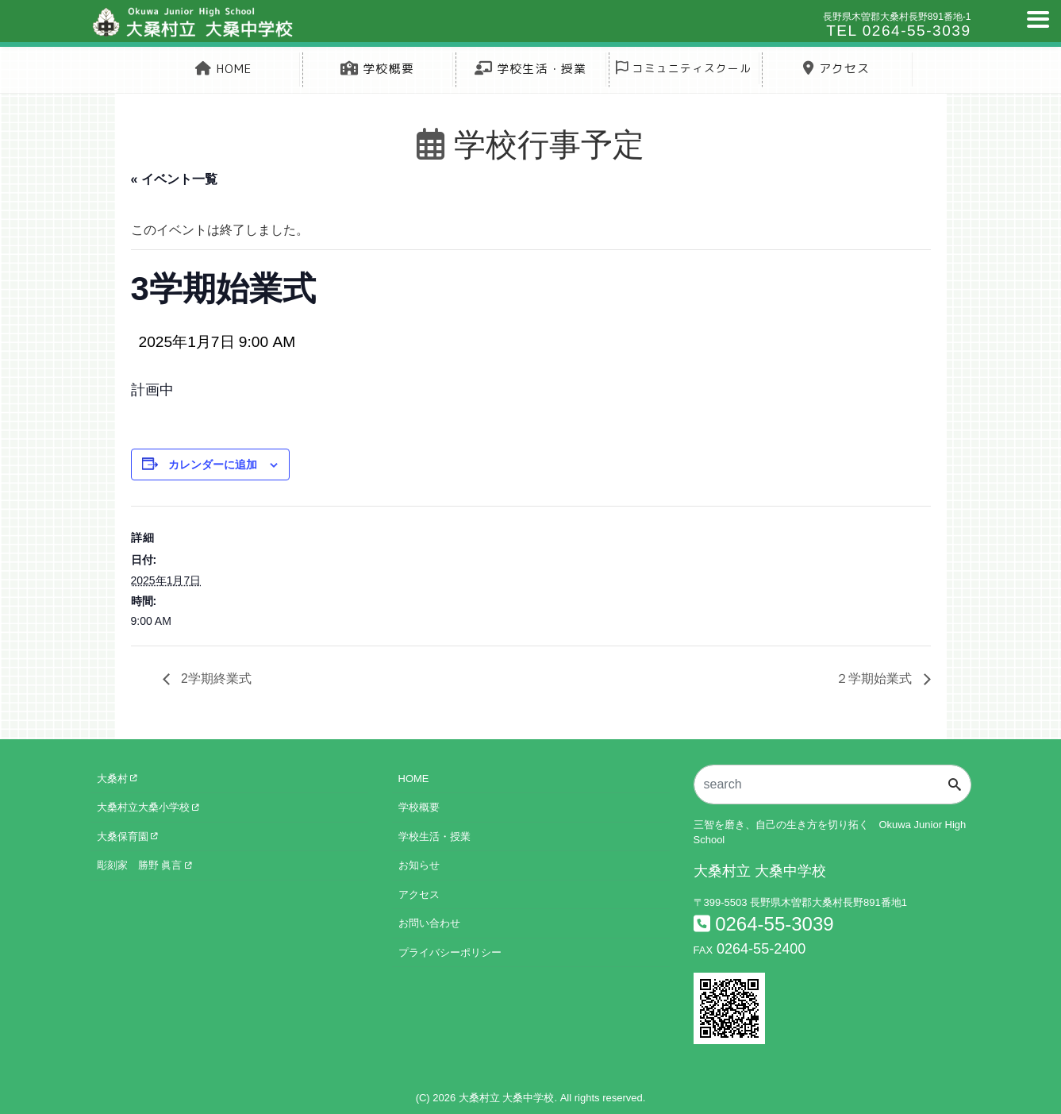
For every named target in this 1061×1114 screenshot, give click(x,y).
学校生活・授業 (531, 68)
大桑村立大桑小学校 (148, 808)
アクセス (836, 68)
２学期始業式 (875, 678)
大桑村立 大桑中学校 (507, 1098)
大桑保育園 (127, 836)
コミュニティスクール (684, 67)
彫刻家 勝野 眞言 (144, 866)
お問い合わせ (429, 924)
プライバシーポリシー (450, 952)
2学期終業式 (215, 678)
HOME (223, 68)
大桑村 (117, 778)
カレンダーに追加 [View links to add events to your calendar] (212, 464)
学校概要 (377, 68)
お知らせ (419, 866)
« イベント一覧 (174, 179)
